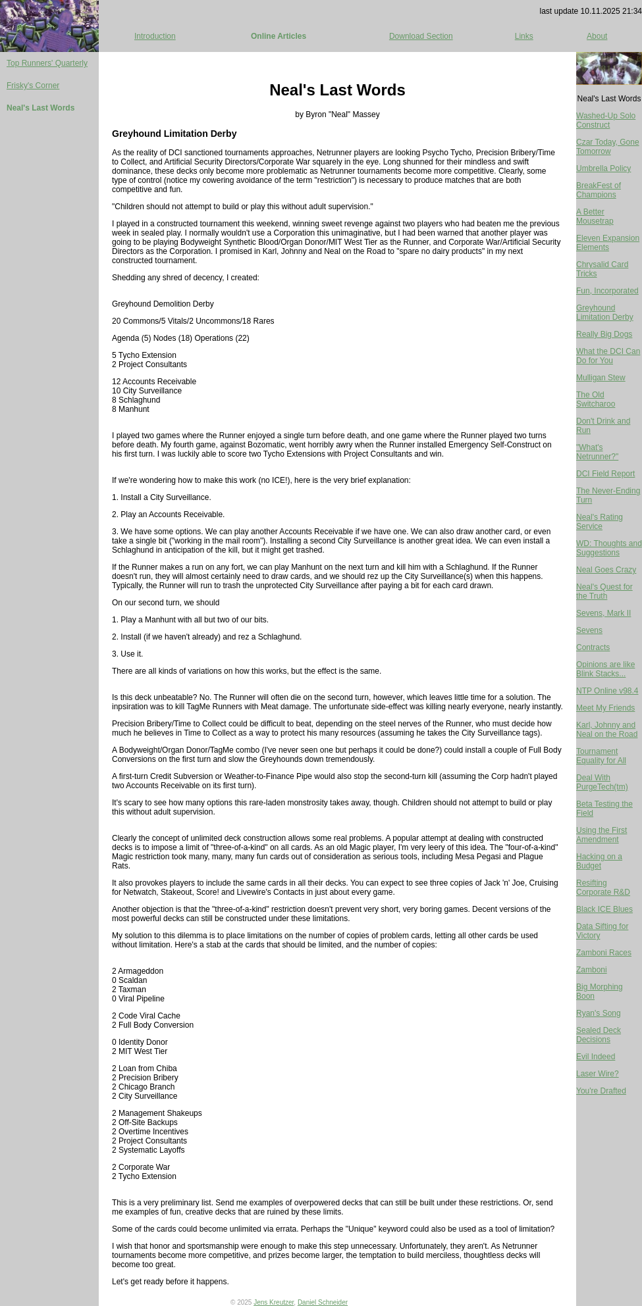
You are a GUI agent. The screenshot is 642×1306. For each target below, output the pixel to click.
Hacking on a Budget (599, 861)
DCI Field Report (605, 473)
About (597, 36)
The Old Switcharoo (595, 399)
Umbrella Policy (603, 168)
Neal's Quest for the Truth (604, 591)
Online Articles (278, 36)
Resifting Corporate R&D (603, 887)
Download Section (421, 36)
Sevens (589, 630)
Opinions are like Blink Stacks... (605, 669)
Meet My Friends (605, 708)
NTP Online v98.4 (607, 690)
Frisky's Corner (33, 85)
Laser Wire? (597, 1073)
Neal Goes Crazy (606, 569)
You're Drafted (601, 1090)
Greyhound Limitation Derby (604, 312)
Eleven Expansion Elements (607, 243)
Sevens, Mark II (603, 613)
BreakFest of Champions (598, 190)
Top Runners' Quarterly (47, 63)
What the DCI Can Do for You (608, 356)
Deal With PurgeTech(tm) (602, 782)
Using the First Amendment (601, 835)
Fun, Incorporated (607, 290)
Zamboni (591, 969)
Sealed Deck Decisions (598, 1035)
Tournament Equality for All (601, 756)
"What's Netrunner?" (597, 452)
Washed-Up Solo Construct (605, 120)
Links (524, 36)
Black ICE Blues (604, 909)
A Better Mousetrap (595, 216)
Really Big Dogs (604, 334)
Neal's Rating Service (599, 522)
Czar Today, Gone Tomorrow (607, 147)
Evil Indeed (595, 1056)
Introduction (155, 36)
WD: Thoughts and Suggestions (609, 548)
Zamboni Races (603, 952)
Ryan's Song (598, 1013)
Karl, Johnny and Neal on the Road (606, 729)
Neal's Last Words (40, 108)
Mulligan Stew (601, 377)
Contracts (593, 647)
